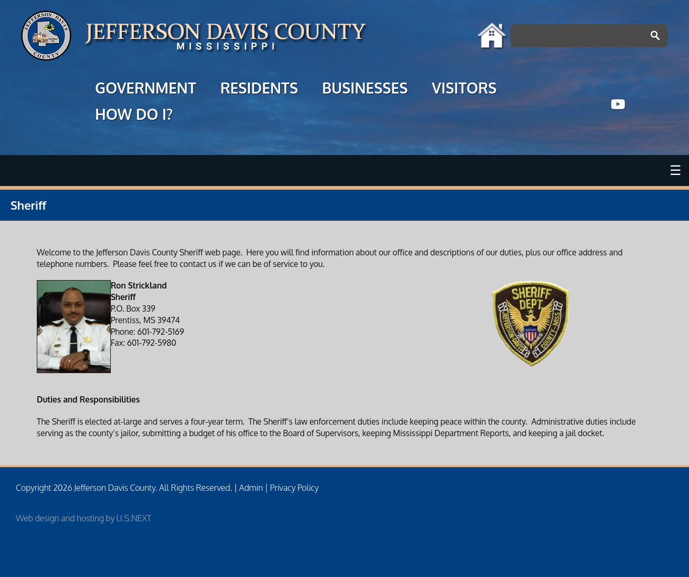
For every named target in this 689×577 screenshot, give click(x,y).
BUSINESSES (365, 89)
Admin (251, 487)
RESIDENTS (259, 89)
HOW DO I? (134, 115)
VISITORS (464, 89)
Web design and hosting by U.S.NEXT (83, 518)
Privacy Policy (294, 487)
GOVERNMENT (145, 89)
